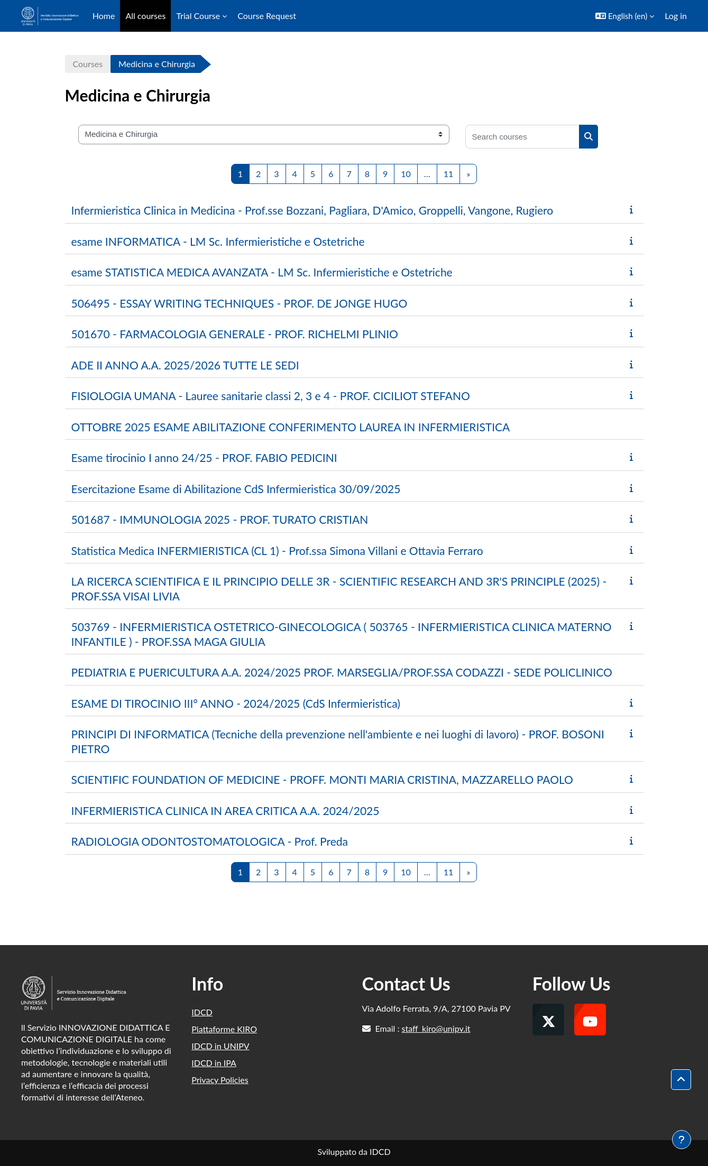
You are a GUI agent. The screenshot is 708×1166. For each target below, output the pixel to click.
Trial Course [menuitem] (198, 16)
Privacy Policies (219, 1080)
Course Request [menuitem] (266, 16)
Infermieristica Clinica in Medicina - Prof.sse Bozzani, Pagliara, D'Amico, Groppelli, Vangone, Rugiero (312, 210)
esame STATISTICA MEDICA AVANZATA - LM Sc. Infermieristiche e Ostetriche (262, 272)
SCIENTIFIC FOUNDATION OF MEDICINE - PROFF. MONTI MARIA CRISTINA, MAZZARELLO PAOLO (322, 779)
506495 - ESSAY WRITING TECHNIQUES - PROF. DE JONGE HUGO (239, 303)
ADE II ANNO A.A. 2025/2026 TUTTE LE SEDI (185, 365)
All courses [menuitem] (145, 16)
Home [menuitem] (104, 16)
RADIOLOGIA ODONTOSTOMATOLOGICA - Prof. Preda (209, 841)
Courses (88, 64)
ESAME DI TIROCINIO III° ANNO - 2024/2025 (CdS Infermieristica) (235, 703)
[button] (624, 16)
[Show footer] (681, 1139)
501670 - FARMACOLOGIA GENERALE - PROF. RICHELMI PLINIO (234, 333)
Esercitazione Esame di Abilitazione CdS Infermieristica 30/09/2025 (236, 488)
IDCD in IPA (213, 1063)
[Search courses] (522, 137)
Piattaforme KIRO (224, 1029)
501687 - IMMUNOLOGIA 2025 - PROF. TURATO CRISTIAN (220, 519)
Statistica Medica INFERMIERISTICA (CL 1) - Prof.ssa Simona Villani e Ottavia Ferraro (277, 550)
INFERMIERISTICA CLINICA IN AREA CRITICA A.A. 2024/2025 (225, 810)
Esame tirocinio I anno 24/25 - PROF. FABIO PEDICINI (204, 457)
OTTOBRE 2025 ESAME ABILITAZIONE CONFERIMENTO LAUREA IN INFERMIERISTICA (290, 426)
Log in (676, 16)
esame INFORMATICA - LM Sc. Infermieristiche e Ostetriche (218, 241)
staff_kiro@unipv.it (436, 1028)
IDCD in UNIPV (220, 1046)
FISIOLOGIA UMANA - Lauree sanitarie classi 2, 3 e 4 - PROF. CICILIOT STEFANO (270, 395)
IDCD (202, 1012)
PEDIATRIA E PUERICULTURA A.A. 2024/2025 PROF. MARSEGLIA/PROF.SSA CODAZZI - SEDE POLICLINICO (341, 672)
